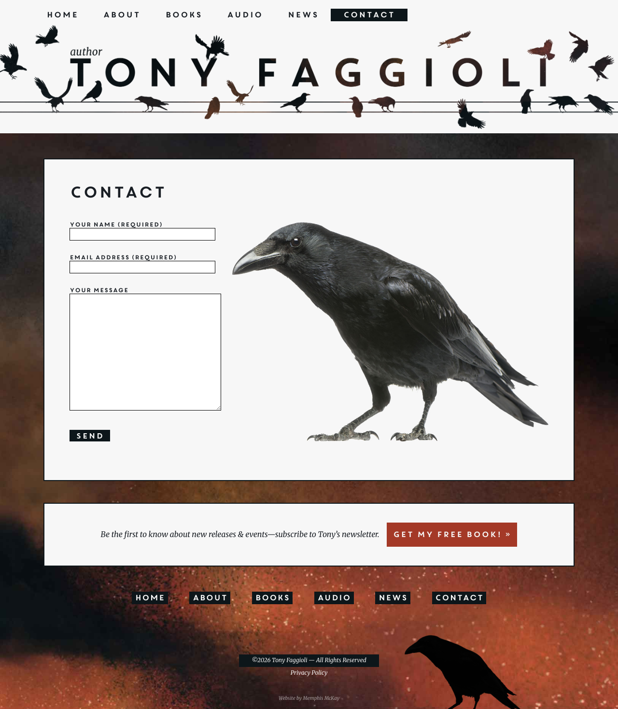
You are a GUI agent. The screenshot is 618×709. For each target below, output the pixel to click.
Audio (245, 15)
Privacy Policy (309, 673)
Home (62, 15)
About (121, 15)
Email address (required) (142, 263)
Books (183, 15)
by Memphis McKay (317, 698)
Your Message (153, 350)
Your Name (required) (142, 230)
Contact (369, 15)
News (302, 15)
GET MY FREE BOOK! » (452, 534)
